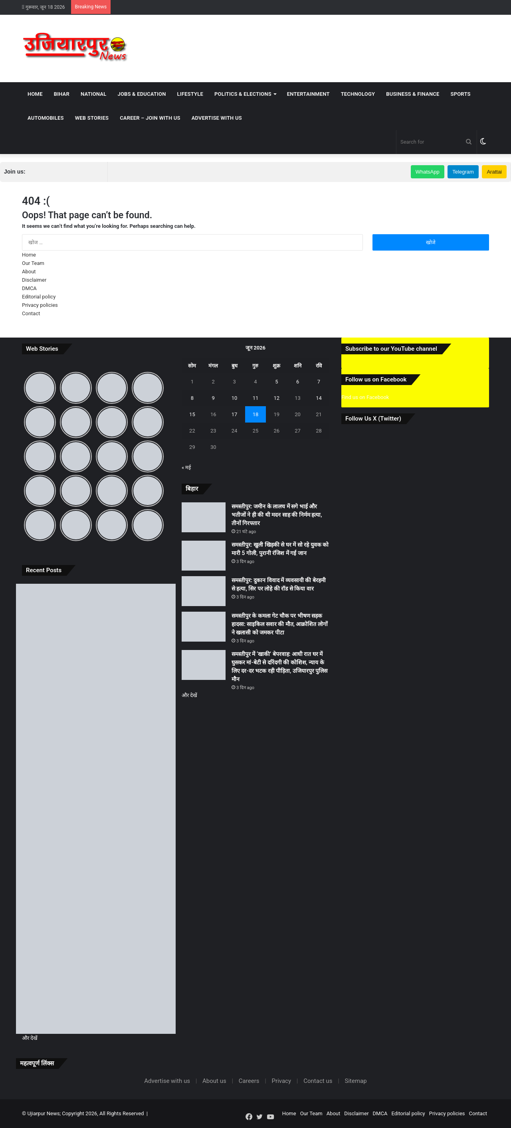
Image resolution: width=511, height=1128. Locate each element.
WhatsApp (428, 172)
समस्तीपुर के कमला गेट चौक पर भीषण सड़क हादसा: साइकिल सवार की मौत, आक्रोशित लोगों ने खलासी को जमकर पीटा (280, 624)
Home (35, 94)
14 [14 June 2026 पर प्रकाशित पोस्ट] (319, 398)
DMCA (29, 288)
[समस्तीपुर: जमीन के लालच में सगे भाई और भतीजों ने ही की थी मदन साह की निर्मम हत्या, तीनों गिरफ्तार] (96, 629)
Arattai (494, 172)
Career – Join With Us (150, 118)
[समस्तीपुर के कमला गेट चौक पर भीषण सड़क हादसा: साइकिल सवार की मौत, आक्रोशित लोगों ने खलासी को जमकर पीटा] (96, 899)
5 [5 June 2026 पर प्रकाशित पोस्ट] (276, 382)
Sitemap (356, 1081)
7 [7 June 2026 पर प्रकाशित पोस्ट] (318, 382)
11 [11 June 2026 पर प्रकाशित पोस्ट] (256, 398)
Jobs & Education (141, 94)
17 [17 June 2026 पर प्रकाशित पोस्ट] (235, 414)
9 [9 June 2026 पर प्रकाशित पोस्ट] (213, 398)
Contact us (317, 1081)
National (94, 94)
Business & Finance (412, 94)
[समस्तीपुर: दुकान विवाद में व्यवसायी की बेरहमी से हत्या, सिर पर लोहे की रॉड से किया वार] (96, 809)
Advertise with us (217, 118)
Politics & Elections (242, 94)
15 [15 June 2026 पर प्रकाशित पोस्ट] (192, 414)
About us (214, 1081)
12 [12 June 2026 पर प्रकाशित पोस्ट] (276, 398)
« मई (186, 467)
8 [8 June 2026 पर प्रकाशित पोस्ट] (192, 398)
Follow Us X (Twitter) (373, 418)
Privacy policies (40, 305)
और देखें (30, 1038)
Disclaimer (34, 280)
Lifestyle (190, 94)
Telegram (462, 172)
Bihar (61, 94)
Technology (358, 94)
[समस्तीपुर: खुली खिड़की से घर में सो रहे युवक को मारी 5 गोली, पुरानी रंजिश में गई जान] (96, 719)
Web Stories (92, 118)
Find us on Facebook (365, 397)
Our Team (33, 263)
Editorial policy (38, 297)
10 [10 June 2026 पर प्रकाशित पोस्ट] (235, 398)
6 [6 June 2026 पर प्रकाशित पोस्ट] (297, 382)
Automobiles (46, 118)
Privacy (281, 1081)
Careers (249, 1081)
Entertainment (308, 94)
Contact (31, 313)
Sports (461, 94)
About (29, 272)
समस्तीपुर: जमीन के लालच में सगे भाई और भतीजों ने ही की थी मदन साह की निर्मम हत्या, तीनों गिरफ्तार (277, 514)
